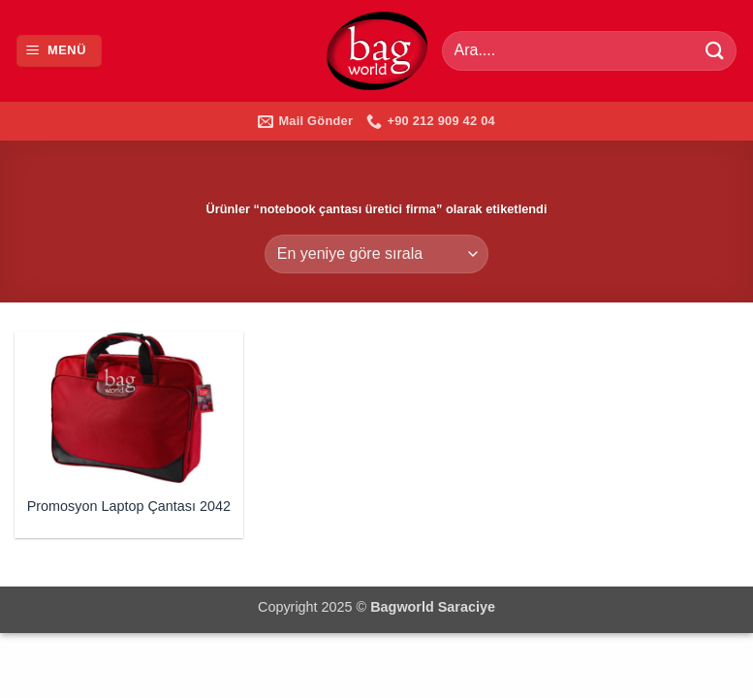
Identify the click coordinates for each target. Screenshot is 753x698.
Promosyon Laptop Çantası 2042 (129, 506)
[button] (59, 51)
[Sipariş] (376, 254)
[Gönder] (715, 51)
